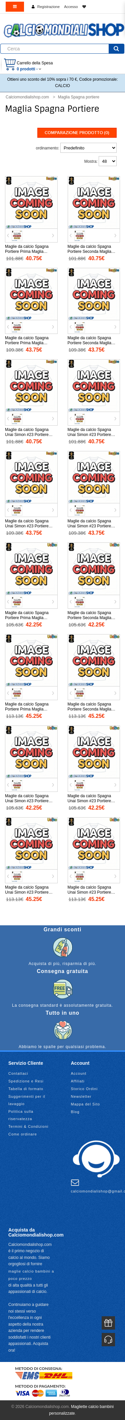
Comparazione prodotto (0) (77, 132)
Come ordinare (22, 1134)
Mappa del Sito (85, 1104)
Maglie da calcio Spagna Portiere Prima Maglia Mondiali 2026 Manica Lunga (30, 709)
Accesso (71, 7)
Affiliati (78, 1081)
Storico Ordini (84, 1089)
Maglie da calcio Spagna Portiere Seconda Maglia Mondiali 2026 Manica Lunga (93, 709)
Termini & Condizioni (28, 1126)
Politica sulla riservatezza (20, 1115)
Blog (75, 1112)
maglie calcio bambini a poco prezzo (31, 1275)
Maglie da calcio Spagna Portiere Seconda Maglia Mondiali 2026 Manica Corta (92, 617)
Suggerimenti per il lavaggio (26, 1100)
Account (79, 1073)
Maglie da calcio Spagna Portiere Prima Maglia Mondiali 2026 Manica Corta (30, 617)
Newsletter (81, 1096)
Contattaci (18, 1073)
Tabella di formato (25, 1089)
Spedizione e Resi (26, 1081)
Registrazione (48, 7)
